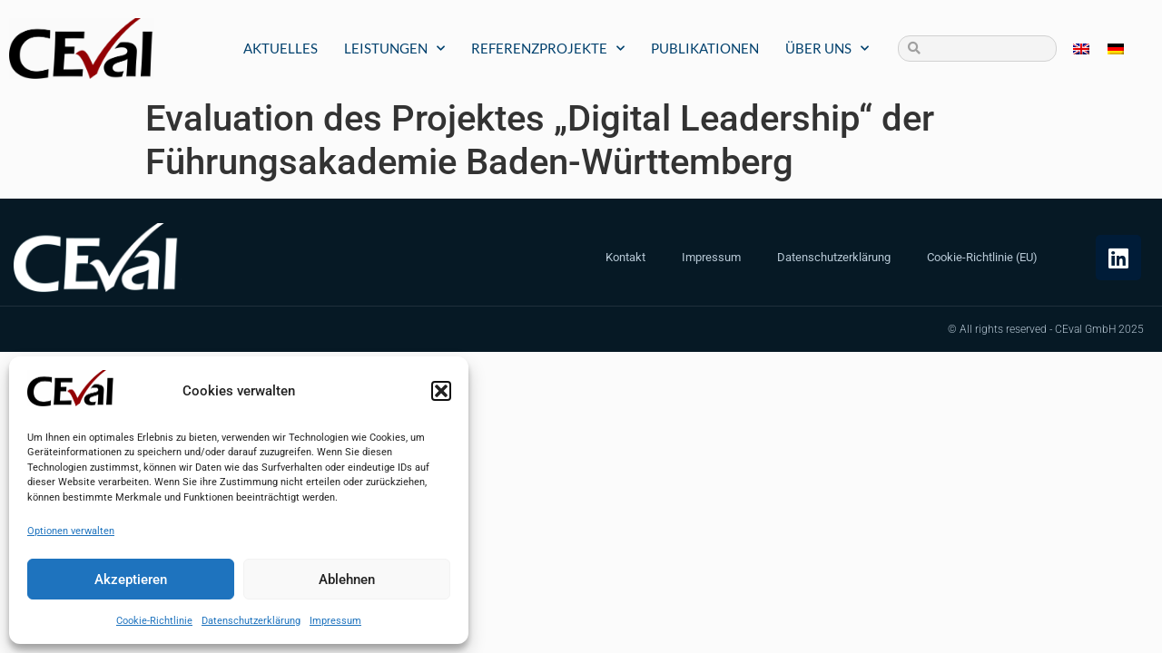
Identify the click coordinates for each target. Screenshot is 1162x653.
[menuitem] (1081, 48)
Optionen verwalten (70, 531)
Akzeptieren (130, 579)
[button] (441, 391)
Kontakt (625, 257)
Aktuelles (280, 48)
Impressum (335, 621)
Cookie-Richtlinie (154, 621)
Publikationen (705, 48)
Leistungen (394, 48)
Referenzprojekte (548, 48)
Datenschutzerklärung (251, 621)
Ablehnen (347, 579)
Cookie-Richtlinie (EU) (982, 257)
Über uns (827, 48)
